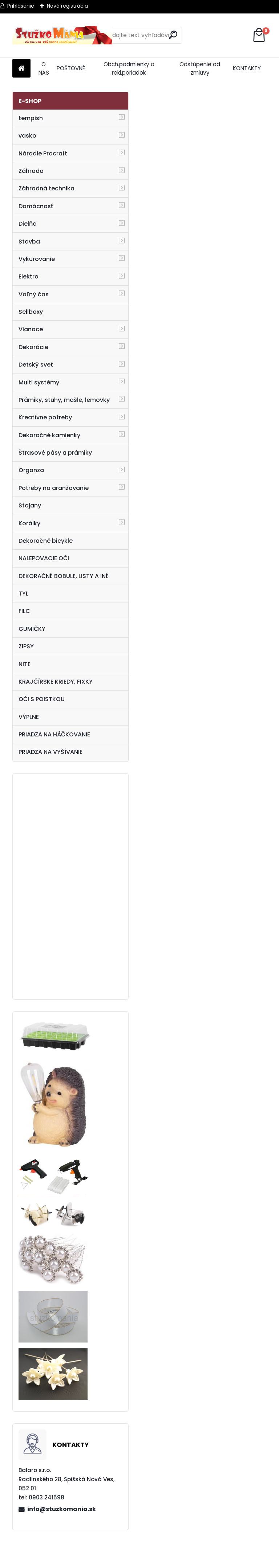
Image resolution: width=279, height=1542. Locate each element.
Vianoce (31, 329)
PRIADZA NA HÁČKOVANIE (54, 734)
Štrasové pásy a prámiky (55, 452)
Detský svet (36, 364)
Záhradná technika (46, 188)
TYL (23, 593)
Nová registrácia (67, 5)
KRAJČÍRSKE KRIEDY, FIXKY (56, 681)
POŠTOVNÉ (71, 68)
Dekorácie (33, 347)
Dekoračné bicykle (46, 541)
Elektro (29, 276)
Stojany (30, 505)
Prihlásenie (20, 5)
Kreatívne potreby (45, 417)
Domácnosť (36, 206)
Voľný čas (34, 294)
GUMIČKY (32, 629)
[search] (173, 35)
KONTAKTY (247, 68)
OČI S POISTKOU (42, 699)
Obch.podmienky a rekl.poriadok (129, 68)
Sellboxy (31, 312)
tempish (31, 118)
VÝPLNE (29, 717)
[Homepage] (21, 68)
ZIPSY (26, 646)
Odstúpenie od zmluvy (199, 68)
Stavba (29, 241)
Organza (31, 470)
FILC (24, 611)
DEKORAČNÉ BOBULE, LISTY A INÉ (64, 576)
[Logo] (62, 35)
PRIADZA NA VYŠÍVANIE (50, 752)
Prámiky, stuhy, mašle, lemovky (64, 400)
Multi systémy (39, 382)
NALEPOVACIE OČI (44, 558)
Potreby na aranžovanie (54, 488)
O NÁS (44, 68)
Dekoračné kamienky (49, 435)
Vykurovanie (37, 259)
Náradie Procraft (43, 153)
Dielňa (28, 224)
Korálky (29, 523)
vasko (27, 135)
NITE (25, 664)
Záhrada (31, 171)
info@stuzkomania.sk (61, 1509)
